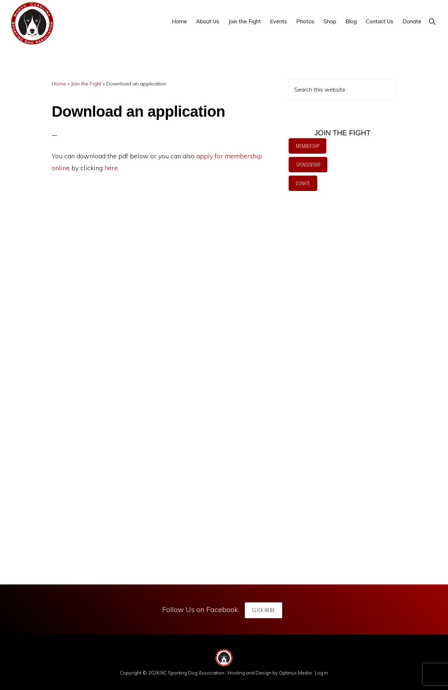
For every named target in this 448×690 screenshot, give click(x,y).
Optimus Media (295, 673)
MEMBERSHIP (307, 146)
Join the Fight (86, 83)
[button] (432, 21)
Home (59, 83)
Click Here (263, 610)
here (111, 168)
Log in (321, 673)
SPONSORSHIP (308, 164)
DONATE (303, 183)
